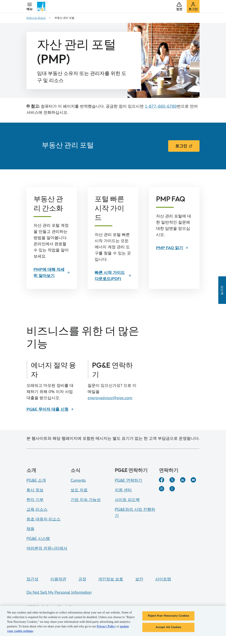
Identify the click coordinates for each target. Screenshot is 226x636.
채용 (30, 528)
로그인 (183, 146)
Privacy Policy (106, 628)
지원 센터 (123, 490)
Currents (78, 480)
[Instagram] (161, 488)
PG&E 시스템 (38, 538)
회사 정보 (34, 490)
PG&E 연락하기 (128, 480)
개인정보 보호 (110, 579)
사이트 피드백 (127, 499)
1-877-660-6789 (161, 106)
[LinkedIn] (182, 480)
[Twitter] (172, 480)
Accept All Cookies (168, 629)
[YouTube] (193, 480)
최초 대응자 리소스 (43, 519)
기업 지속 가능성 (86, 499)
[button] (29, 6)
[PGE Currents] (172, 488)
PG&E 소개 (36, 480)
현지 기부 (34, 499)
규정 (82, 579)
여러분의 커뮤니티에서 (46, 548)
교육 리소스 (36, 509)
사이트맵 (163, 579)
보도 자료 (79, 490)
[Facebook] (161, 480)
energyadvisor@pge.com (110, 397)
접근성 (32, 579)
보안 (139, 579)
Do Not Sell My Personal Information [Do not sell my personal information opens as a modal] (59, 592)
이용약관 (58, 579)
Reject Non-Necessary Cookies (168, 618)
